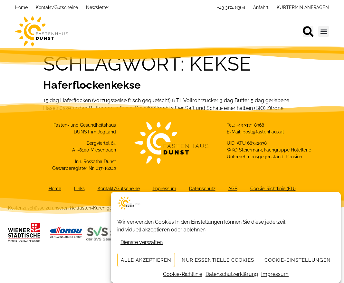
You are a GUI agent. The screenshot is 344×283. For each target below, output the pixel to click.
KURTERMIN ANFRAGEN (303, 7)
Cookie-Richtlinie (182, 274)
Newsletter (97, 7)
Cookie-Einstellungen (297, 260)
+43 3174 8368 (231, 7)
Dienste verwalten (141, 242)
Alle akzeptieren (146, 260)
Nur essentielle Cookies (218, 260)
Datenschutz (202, 188)
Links (79, 188)
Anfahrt (261, 7)
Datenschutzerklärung (231, 274)
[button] (308, 31)
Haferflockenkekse (92, 85)
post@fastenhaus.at (263, 131)
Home (21, 7)
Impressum (275, 274)
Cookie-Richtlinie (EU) (273, 188)
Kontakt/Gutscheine (57, 7)
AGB (232, 188)
